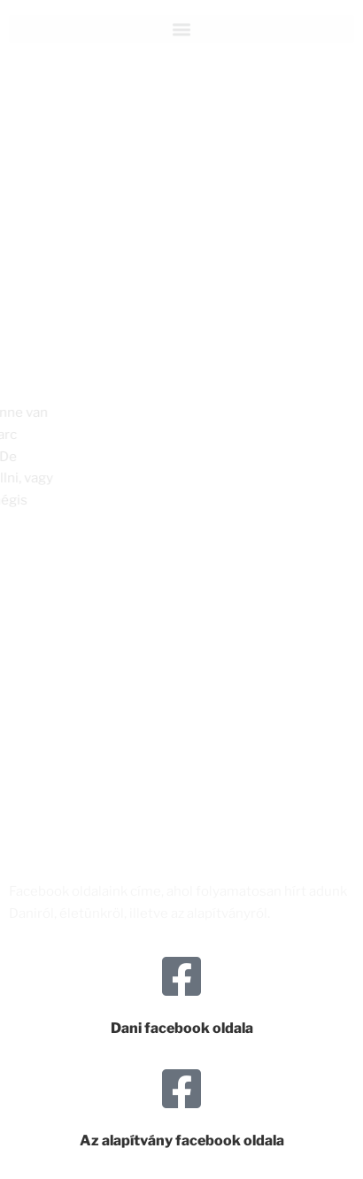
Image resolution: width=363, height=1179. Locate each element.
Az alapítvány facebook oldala (182, 1140)
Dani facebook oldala (182, 1028)
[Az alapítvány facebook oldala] (181, 1089)
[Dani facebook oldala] (181, 976)
